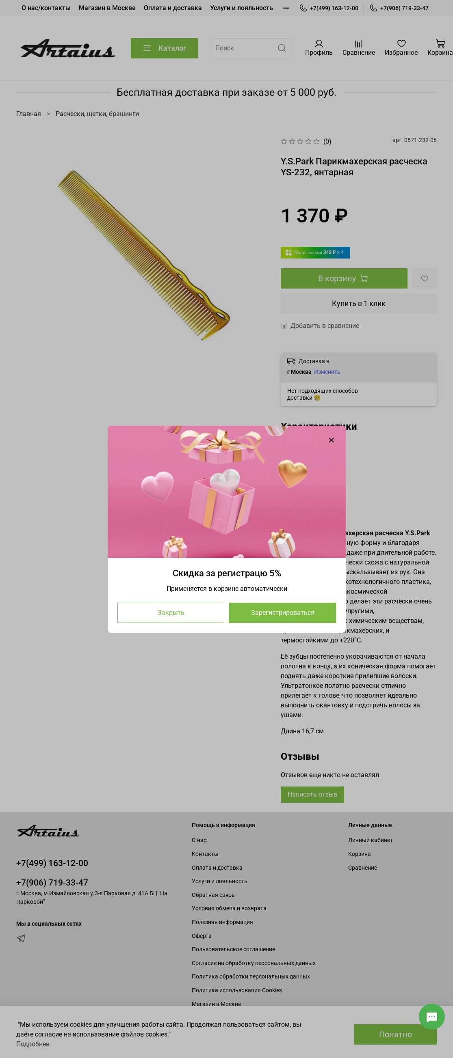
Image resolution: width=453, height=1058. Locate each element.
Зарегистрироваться (282, 612)
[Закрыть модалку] (331, 440)
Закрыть (170, 612)
